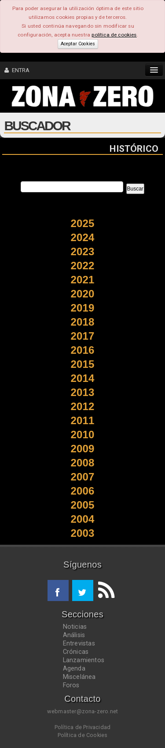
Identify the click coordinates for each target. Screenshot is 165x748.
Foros (71, 685)
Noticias (75, 626)
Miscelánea (79, 676)
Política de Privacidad (82, 727)
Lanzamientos (84, 660)
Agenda (74, 668)
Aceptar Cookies (78, 44)
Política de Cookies (83, 735)
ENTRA (17, 70)
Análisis (74, 634)
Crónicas (76, 651)
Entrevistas (79, 643)
